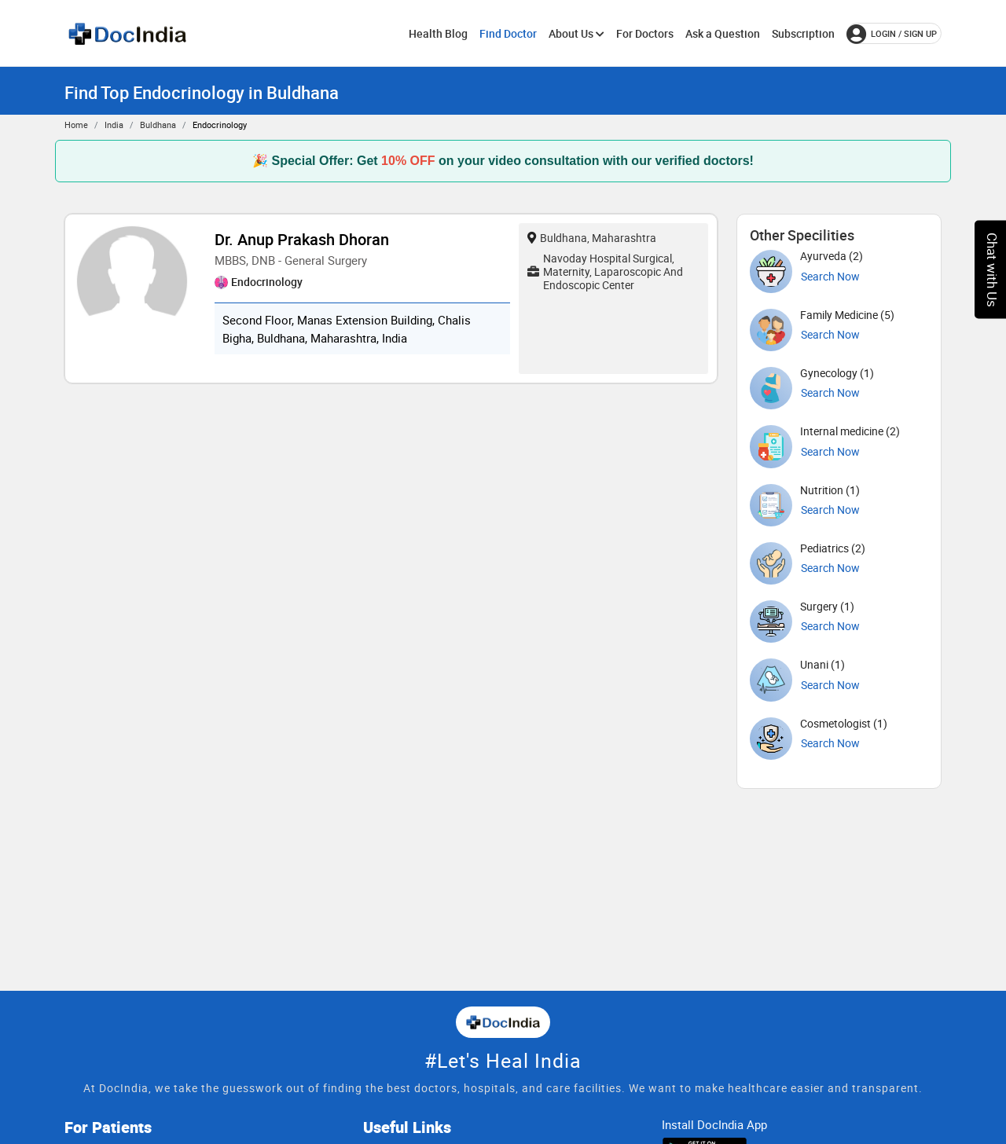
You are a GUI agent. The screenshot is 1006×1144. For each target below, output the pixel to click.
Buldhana (158, 124)
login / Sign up (891, 33)
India (114, 124)
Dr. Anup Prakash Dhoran (302, 239)
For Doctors (645, 33)
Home (76, 124)
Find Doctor (508, 33)
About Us (576, 33)
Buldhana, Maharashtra (591, 237)
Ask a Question (722, 33)
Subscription (803, 33)
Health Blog (438, 33)
